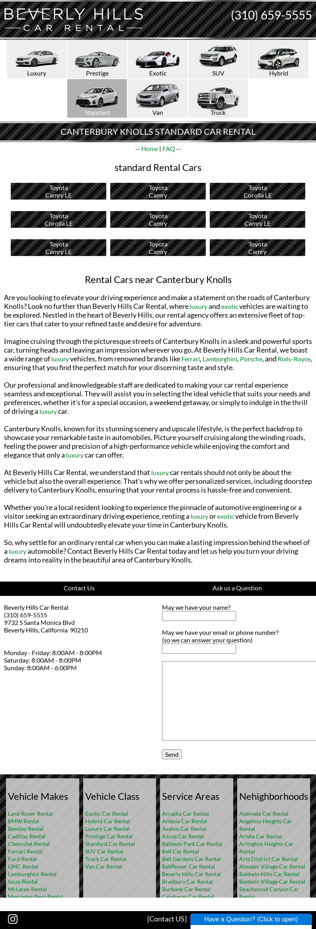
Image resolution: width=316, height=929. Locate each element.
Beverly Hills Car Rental (191, 874)
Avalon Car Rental (184, 828)
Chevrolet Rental (29, 843)
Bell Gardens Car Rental (191, 858)
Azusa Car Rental (183, 836)
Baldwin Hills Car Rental (269, 874)
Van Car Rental (103, 866)
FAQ (168, 148)
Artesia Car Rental (184, 821)
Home (149, 148)
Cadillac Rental (26, 836)
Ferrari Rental (25, 851)
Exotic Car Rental (106, 813)
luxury (198, 306)
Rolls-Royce (294, 359)
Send (172, 754)
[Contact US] (167, 918)
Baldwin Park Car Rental (192, 843)
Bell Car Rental (180, 851)
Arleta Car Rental (260, 836)
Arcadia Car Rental (185, 813)
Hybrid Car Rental (107, 821)
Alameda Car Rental (264, 813)
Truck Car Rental (106, 858)
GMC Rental (23, 866)
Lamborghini (220, 359)
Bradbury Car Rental (187, 881)
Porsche (251, 359)
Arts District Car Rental (268, 858)
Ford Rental (22, 858)
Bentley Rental (26, 828)
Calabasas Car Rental (188, 896)
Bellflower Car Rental (188, 866)
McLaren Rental (27, 889)
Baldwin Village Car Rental (272, 881)
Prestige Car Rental (109, 836)
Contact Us (79, 588)
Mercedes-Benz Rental (35, 896)
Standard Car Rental (110, 843)
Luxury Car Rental (107, 828)
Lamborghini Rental (32, 874)
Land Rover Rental (30, 813)
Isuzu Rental (23, 881)
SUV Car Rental (104, 851)
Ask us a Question (237, 588)
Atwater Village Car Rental (272, 866)
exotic (229, 306)
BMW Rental (23, 821)
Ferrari (190, 359)
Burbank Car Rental (186, 889)
